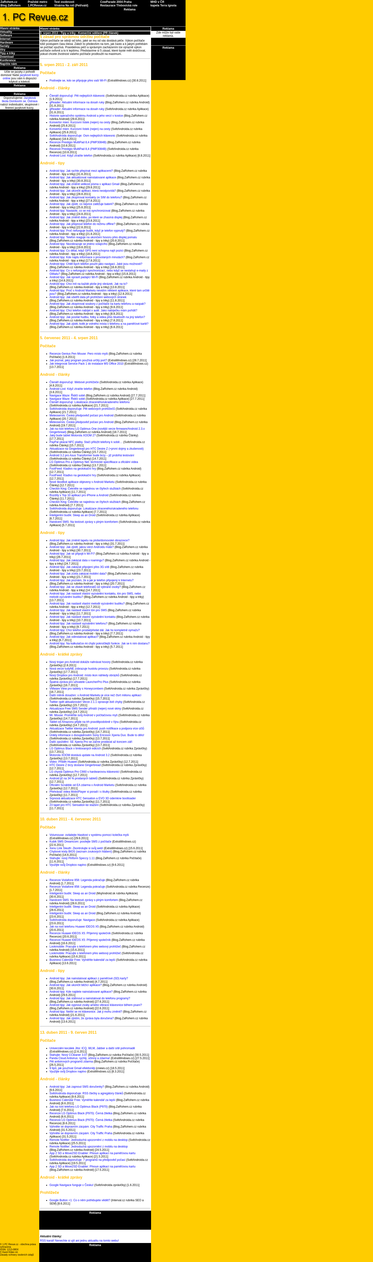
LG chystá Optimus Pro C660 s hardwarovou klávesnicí (84, 771)
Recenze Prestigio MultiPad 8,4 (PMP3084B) (77, 142)
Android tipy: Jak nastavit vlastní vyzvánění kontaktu (82, 617)
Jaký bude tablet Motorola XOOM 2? (72, 435)
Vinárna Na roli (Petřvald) (71, 5)
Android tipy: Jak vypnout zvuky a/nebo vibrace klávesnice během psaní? (95, 1005)
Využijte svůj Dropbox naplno (67, 865)
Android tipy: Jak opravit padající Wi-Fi (73, 277)
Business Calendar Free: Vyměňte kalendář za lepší (82, 960)
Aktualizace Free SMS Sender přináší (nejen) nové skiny (85, 708)
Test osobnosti (64, 2)
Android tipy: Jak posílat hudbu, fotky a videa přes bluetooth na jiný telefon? (97, 317)
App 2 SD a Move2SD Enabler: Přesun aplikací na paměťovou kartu (92, 1153)
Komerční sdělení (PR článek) (98, 33)
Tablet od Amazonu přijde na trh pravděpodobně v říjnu (84, 722)
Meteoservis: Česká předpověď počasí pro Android (81, 415)
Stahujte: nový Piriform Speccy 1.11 (72, 858)
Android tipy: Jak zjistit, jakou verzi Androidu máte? (81, 547)
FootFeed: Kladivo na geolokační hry (72, 468)
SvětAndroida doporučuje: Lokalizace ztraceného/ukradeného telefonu (93, 508)
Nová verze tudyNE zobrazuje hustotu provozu (78, 668)
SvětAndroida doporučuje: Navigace (72, 920)
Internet (5, 39)
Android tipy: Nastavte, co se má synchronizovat (79, 210)
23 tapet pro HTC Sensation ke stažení (74, 805)
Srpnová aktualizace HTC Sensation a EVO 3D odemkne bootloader (92, 798)
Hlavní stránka (10, 28)
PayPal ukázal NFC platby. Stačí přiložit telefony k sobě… (86, 442)
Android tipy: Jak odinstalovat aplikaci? (73, 636)
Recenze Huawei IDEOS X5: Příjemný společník (80, 933)
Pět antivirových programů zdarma (71, 1061)
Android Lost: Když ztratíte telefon (70, 155)
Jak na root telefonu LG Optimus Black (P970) (78, 1106)
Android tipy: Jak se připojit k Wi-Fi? (72, 553)
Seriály (4, 46)
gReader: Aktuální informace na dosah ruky (76, 102)
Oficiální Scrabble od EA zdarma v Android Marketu (81, 785)
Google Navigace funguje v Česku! (71, 1185)
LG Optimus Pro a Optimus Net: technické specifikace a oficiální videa (93, 462)
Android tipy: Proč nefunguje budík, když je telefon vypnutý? (87, 230)
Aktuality (6, 31)
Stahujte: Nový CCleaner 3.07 (68, 1055)
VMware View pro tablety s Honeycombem (76, 688)
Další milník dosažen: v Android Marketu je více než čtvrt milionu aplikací (95, 695)
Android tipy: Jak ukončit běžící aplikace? (75, 985)
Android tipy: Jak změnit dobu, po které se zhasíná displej (85, 217)
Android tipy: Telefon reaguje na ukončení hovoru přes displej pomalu (93, 237)
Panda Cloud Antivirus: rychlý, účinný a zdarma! (79, 1058)
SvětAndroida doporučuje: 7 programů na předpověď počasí (87, 1160)
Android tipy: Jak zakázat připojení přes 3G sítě (79, 567)
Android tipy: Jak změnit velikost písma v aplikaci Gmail (84, 184)
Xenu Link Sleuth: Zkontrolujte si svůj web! (76, 848)
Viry (2, 49)
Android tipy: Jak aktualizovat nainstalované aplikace (82, 177)
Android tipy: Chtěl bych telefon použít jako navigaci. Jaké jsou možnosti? (95, 264)
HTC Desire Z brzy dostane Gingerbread (75, 765)
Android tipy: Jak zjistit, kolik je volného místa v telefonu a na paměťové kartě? (98, 323)
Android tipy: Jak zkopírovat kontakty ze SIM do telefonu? (85, 197)
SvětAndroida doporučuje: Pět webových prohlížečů (82, 408)
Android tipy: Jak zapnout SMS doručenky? (76, 1086)
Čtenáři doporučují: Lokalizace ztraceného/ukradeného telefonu (89, 402)
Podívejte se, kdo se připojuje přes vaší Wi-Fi (78, 80)
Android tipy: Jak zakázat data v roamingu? (76, 560)
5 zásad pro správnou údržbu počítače (74, 37)
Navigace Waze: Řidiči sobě (67, 395)
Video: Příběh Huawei (63, 761)
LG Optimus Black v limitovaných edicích (75, 748)
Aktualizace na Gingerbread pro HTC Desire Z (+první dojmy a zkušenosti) (96, 448)
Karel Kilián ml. (10, 1252)
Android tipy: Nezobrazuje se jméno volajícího (78, 244)
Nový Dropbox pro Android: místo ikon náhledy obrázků (84, 675)
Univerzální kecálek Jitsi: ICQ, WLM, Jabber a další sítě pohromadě (92, 1048)
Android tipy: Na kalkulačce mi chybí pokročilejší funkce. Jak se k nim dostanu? (99, 643)
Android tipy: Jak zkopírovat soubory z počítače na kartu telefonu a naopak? (97, 303)
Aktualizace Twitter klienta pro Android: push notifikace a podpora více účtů (96, 728)
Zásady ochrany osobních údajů (17, 1254)
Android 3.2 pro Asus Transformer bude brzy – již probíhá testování (91, 455)
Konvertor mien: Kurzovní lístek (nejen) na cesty (79, 122)
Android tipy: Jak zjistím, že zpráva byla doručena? (81, 1018)
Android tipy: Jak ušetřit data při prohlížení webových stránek (88, 297)
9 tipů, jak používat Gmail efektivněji (72, 1068)
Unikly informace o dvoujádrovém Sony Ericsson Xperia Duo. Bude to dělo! (96, 735)
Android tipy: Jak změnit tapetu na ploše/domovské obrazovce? (89, 540)
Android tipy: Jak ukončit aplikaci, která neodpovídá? (82, 190)
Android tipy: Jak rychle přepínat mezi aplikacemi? (81, 170)
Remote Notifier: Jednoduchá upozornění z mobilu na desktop (88, 1140)
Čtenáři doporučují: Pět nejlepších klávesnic (77, 95)
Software (6, 35)
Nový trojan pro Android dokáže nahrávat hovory (80, 662)
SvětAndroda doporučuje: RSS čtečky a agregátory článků (86, 1093)
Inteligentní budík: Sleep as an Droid (72, 515)
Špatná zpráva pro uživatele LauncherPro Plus (78, 682)
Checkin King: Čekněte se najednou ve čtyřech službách (85, 488)
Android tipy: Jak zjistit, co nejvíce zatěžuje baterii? (81, 204)
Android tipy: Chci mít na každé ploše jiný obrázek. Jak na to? (88, 284)
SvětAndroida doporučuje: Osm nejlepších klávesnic (82, 135)
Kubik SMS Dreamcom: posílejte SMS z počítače (80, 841)
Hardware (6, 42)
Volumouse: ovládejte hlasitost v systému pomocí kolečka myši (89, 835)
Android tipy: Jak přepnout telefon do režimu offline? (82, 224)
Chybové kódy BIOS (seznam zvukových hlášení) (80, 851)
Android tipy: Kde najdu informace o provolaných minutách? (87, 257)
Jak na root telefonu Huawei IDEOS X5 (74, 926)
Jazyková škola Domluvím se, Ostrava (19, 99)
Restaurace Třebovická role (118, 5)
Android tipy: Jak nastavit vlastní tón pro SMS (78, 610)
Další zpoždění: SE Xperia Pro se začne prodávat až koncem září (90, 741)
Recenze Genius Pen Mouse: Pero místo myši (78, 353)
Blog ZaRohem (10, 5)
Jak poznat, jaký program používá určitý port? (78, 360)
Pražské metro (37, 2)
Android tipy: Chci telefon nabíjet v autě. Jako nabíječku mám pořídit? (93, 310)
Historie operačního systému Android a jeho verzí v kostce (86, 115)
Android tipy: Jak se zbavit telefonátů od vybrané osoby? (85, 587)
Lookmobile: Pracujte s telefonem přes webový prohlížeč (85, 946)
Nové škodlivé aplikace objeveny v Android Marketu (81, 482)
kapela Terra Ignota (163, 5)
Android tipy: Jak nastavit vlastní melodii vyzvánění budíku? (87, 603)
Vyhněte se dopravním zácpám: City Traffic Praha (80, 1126)
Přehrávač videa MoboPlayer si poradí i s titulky (79, 791)
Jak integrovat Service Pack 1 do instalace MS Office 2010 (86, 363)
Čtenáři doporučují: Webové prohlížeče (74, 382)
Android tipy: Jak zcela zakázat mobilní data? (78, 573)
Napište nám (8, 64)
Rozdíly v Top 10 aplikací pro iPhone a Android (78, 495)
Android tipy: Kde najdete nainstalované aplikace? (81, 991)
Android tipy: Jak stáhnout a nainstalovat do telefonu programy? (89, 998)
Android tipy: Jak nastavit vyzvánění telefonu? (78, 623)
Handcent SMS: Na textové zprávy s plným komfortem (83, 522)
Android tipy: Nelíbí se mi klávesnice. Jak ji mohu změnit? (85, 1011)
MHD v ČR (157, 2)
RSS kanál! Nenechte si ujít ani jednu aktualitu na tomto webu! (79, 1240)
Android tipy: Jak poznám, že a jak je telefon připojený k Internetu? (91, 580)
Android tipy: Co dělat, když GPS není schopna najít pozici (86, 250)
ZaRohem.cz (8, 2)
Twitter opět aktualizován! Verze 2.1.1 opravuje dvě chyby (85, 702)
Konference (8, 60)
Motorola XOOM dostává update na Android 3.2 (79, 755)
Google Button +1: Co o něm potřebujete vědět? (79, 1200)
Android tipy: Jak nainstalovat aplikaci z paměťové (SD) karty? (88, 978)
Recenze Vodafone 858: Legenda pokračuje (77, 880)
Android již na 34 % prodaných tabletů (73, 778)
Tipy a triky (7, 53)
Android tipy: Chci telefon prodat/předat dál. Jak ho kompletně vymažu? (94, 630)
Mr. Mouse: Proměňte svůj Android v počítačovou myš (83, 715)
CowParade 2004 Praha (116, 2)
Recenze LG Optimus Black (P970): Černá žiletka (80, 1113)
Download (7, 56)
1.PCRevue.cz (37, 5)
